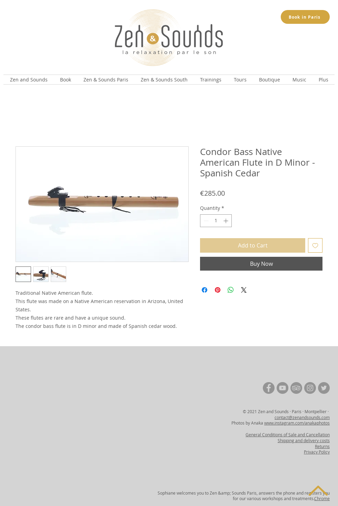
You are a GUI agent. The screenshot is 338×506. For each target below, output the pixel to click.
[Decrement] (205, 221)
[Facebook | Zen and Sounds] (269, 388)
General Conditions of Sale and (276, 434)
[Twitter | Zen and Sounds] (324, 388)
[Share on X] (244, 290)
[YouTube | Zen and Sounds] (282, 388)
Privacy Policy (317, 452)
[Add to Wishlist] (315, 245)
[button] (28, 79)
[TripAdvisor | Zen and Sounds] (296, 388)
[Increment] (226, 221)
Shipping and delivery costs (304, 440)
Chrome (322, 498)
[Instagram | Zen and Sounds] (310, 388)
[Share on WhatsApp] (231, 290)
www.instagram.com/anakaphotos (297, 423)
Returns (322, 446)
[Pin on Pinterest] (217, 290)
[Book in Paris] (305, 17)
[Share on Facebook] (204, 290)
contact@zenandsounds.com (302, 417)
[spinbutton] (216, 221)
